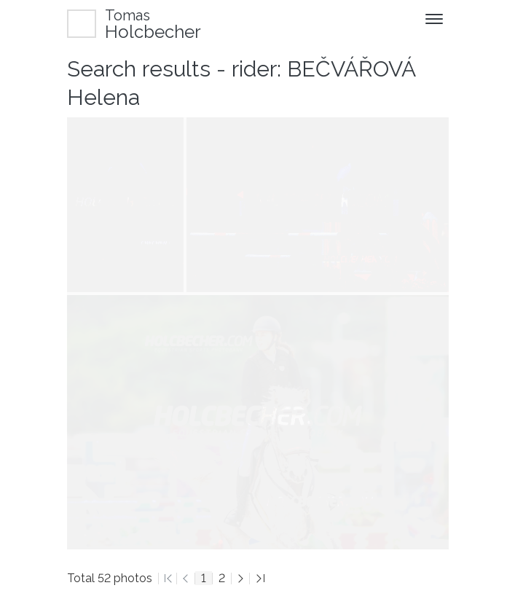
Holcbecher (153, 24)
